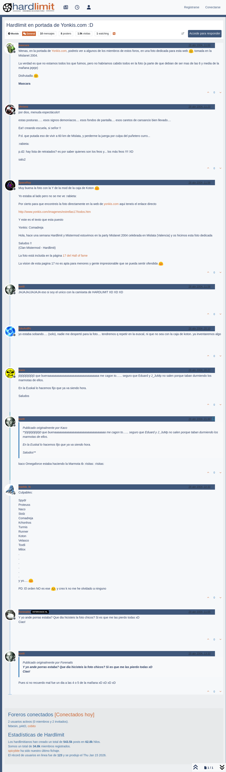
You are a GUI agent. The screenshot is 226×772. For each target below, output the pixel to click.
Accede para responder (204, 33)
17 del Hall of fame (75, 255)
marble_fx (24, 486)
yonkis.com (111, 204)
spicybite (14, 750)
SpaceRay (24, 182)
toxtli (21, 286)
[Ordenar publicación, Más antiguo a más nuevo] (182, 34)
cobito (32, 726)
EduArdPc (24, 328)
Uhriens (23, 106)
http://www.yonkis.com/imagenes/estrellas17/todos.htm (54, 211)
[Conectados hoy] (74, 714)
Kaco (21, 370)
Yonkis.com (59, 51)
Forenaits (24, 611)
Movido (13, 33)
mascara (23, 45)
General (29, 33)
